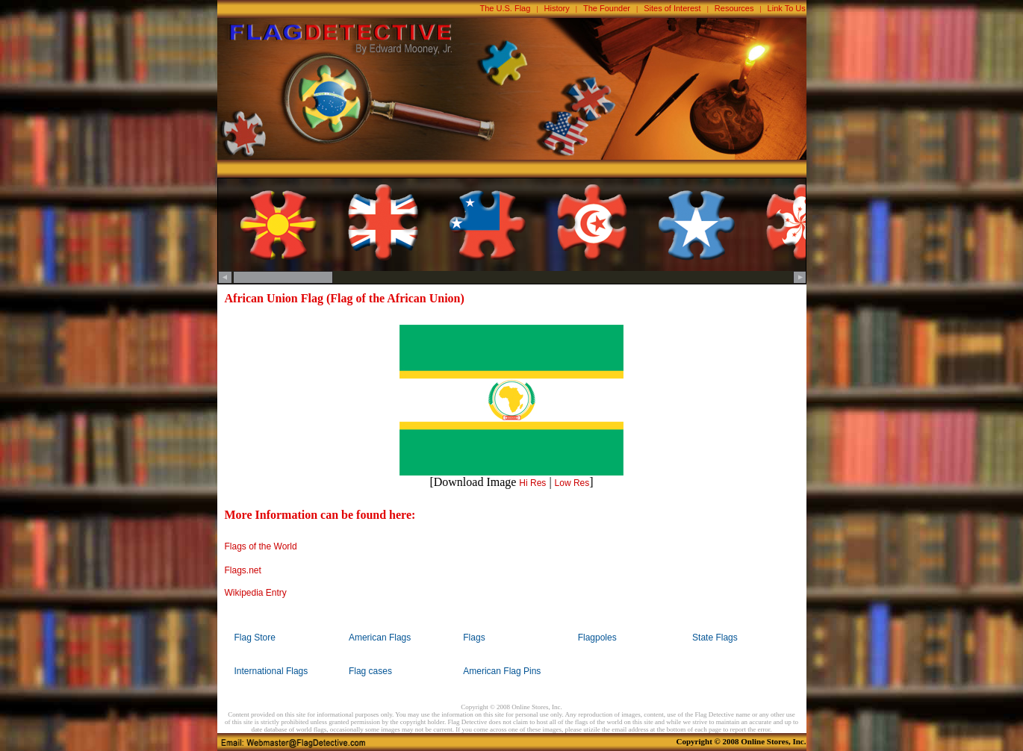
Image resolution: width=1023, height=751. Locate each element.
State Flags (715, 637)
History (557, 8)
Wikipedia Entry (256, 593)
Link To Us (787, 8)
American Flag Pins (502, 671)
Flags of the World (261, 546)
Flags (474, 637)
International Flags (271, 671)
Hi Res (532, 483)
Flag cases (370, 671)
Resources (734, 8)
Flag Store (255, 637)
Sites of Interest (672, 8)
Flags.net (243, 570)
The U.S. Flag (505, 8)
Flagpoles (597, 637)
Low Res (572, 483)
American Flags (380, 637)
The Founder (606, 8)
